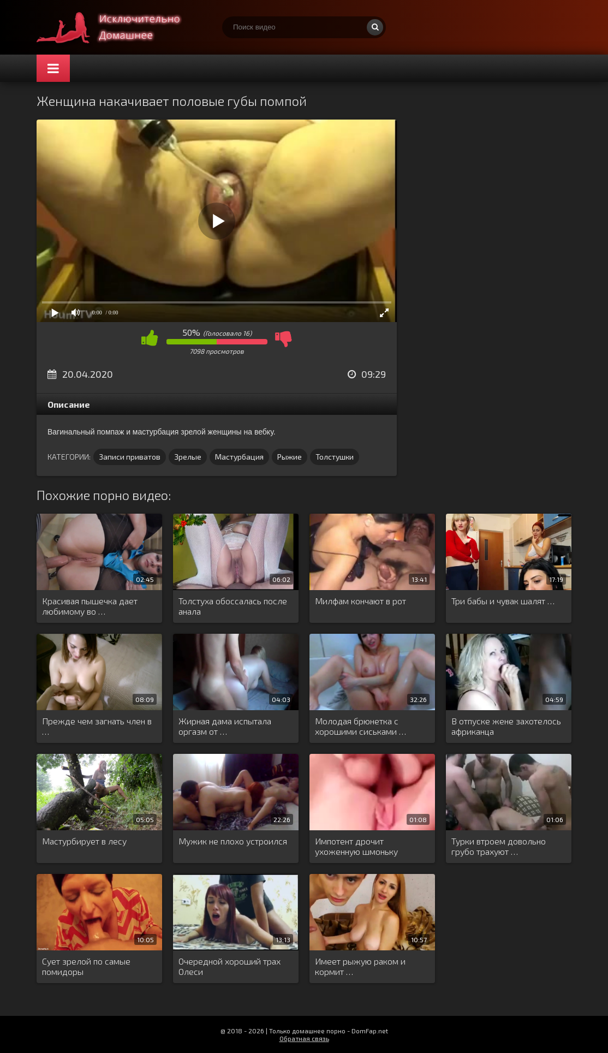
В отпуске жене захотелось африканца (506, 726)
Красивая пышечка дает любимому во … (90, 606)
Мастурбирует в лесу (84, 841)
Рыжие (289, 456)
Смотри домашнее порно (118, 27)
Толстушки (334, 456)
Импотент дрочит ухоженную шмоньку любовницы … (356, 847)
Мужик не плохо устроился (232, 841)
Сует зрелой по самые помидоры (86, 966)
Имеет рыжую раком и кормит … (360, 966)
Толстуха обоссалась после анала (232, 606)
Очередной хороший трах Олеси (229, 966)
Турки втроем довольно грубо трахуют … (498, 846)
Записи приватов (129, 456)
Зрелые (187, 456)
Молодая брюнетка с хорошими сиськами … (360, 726)
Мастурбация (239, 456)
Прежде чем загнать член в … (97, 726)
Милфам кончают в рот (360, 601)
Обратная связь (304, 1038)
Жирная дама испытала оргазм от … (224, 726)
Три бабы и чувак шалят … (503, 601)
